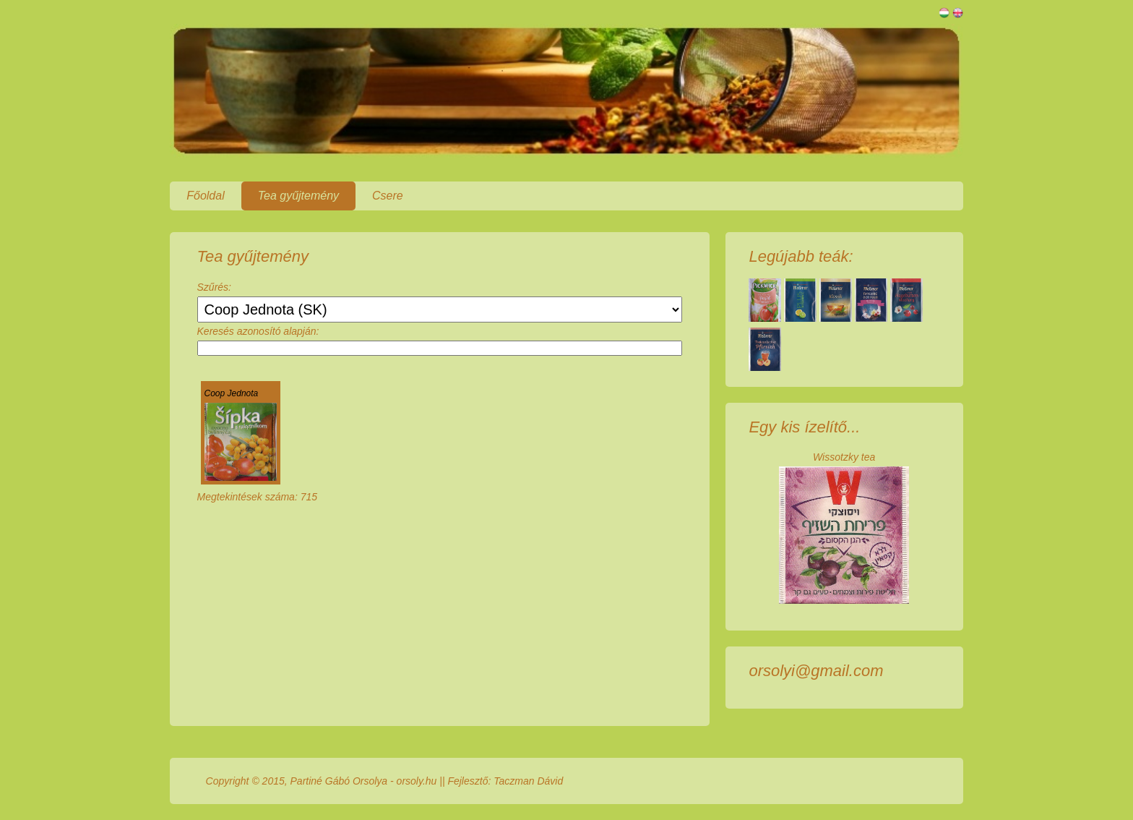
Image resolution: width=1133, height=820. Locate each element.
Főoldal (205, 195)
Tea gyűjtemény (298, 195)
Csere (387, 195)
